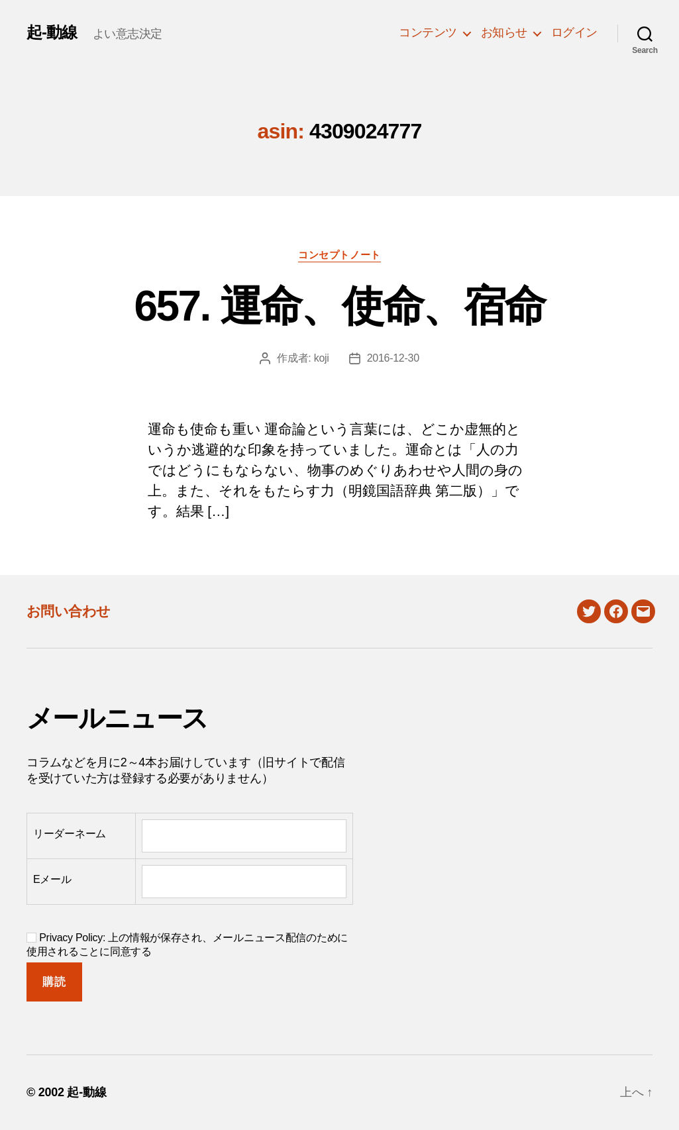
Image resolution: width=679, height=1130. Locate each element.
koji (321, 358)
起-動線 (51, 32)
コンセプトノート (339, 254)
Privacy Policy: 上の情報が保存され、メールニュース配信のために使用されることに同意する (187, 944)
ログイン (574, 32)
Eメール (52, 879)
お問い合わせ (68, 611)
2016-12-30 (393, 358)
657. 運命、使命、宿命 (339, 306)
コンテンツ (428, 32)
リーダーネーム (69, 833)
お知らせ (504, 32)
